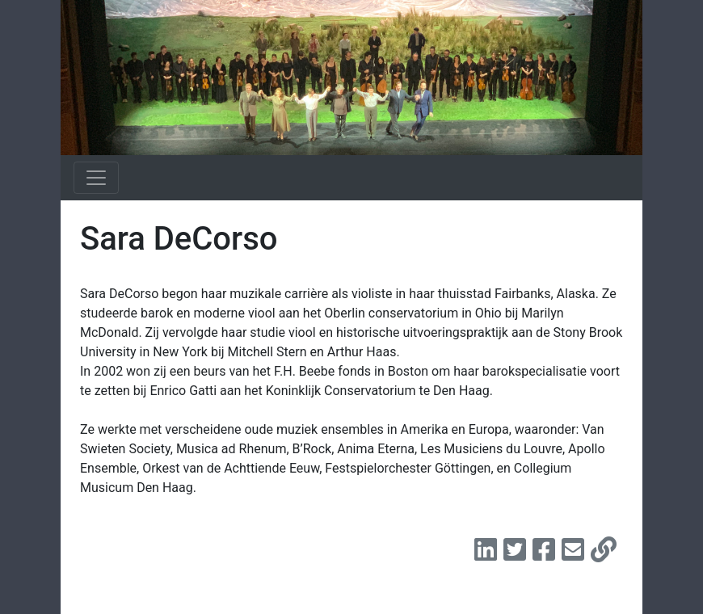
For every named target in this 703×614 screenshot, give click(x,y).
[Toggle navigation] (96, 178)
